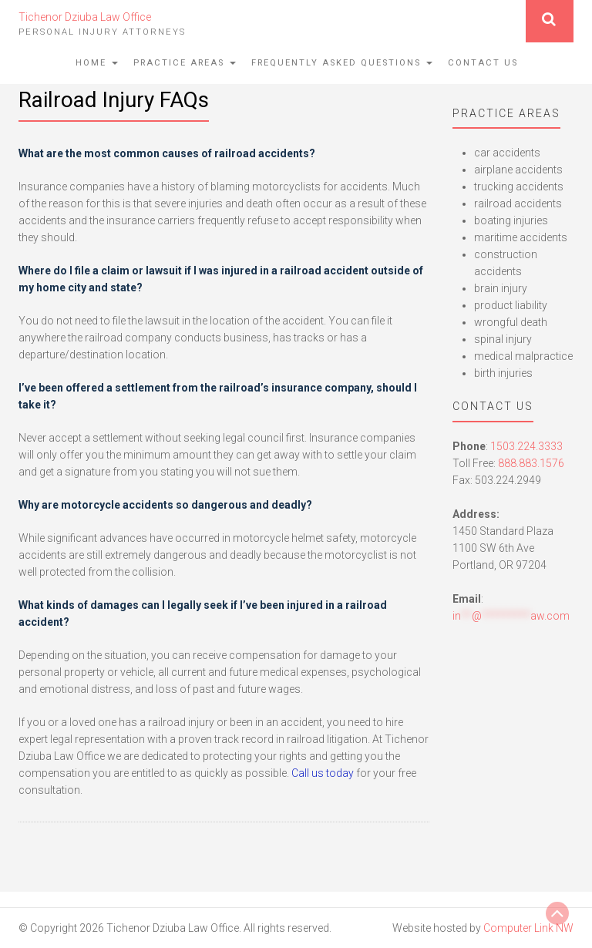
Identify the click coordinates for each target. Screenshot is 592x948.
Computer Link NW (528, 928)
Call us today (322, 773)
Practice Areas (184, 63)
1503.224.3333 (526, 446)
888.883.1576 (531, 463)
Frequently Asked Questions (341, 63)
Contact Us (483, 63)
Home (97, 63)
